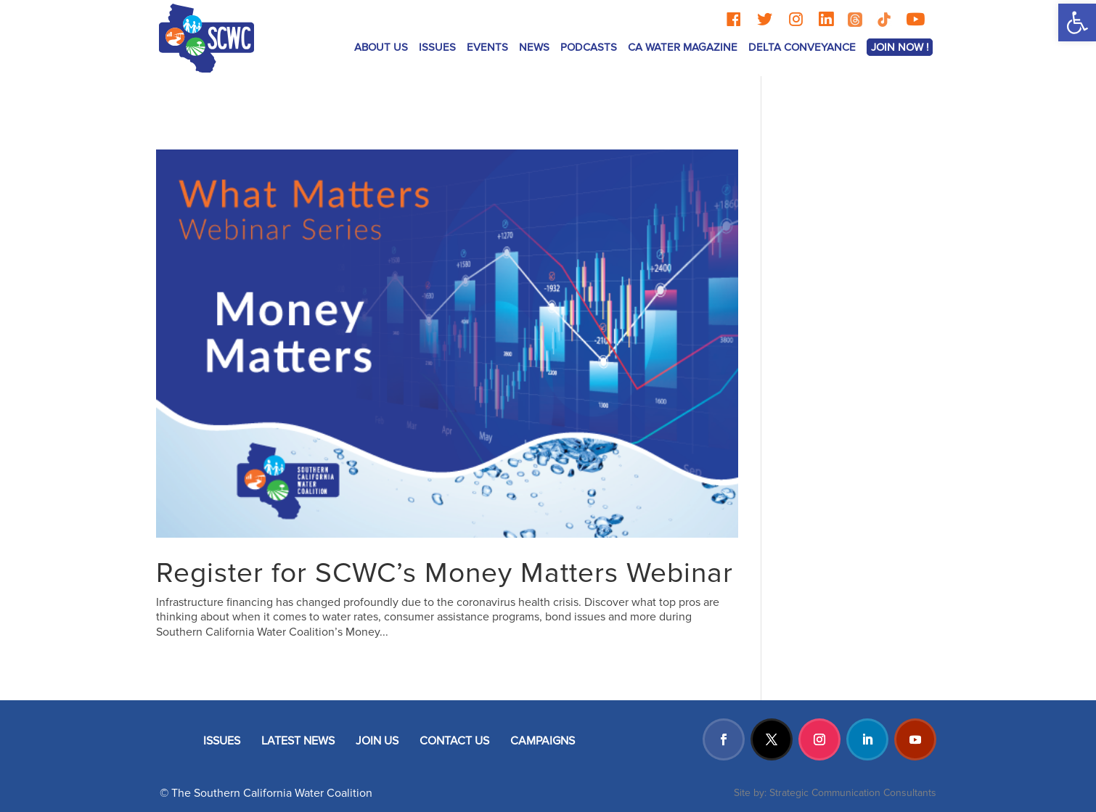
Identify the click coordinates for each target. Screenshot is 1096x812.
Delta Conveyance (802, 47)
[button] (1077, 22)
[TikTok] (884, 19)
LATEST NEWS (298, 741)
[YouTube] (915, 19)
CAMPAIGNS (542, 741)
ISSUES (437, 47)
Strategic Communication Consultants (852, 793)
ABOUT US (381, 47)
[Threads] (855, 19)
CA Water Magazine (682, 47)
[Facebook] (733, 19)
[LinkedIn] (826, 19)
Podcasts (588, 47)
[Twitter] (765, 19)
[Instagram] (796, 19)
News (534, 47)
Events (487, 47)
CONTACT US (454, 741)
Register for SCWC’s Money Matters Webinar (444, 573)
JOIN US (377, 741)
